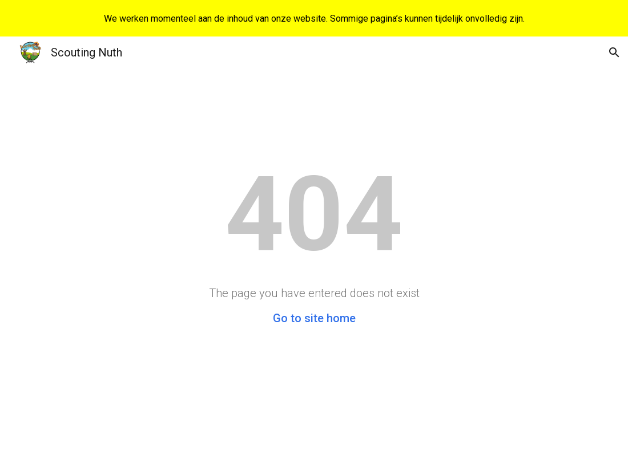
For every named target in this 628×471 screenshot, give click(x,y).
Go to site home (314, 318)
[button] (614, 52)
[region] (314, 18)
